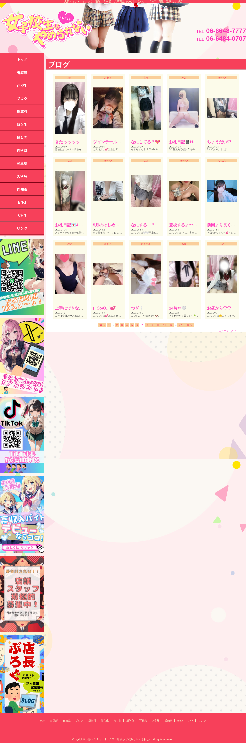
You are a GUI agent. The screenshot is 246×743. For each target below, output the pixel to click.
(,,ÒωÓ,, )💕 (104, 308)
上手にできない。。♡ (75, 308)
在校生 (67, 720)
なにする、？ (143, 225)
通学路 (130, 720)
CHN (190, 720)
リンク (202, 720)
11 (164, 325)
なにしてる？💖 (145, 142)
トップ (22, 59)
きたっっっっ (67, 142)
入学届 (156, 720)
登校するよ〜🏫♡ (185, 225)
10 (158, 325)
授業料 (92, 720)
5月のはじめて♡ (108, 225)
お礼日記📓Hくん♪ (186, 142)
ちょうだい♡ (219, 142)
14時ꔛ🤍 (177, 308)
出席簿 (54, 720)
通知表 (168, 720)
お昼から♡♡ (219, 308)
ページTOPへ (229, 330)
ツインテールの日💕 (111, 142)
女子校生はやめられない (137, 739)
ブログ (79, 720)
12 (171, 325)
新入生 (105, 720)
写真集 (143, 720)
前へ (102, 325)
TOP (42, 720)
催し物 (117, 720)
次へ (189, 325)
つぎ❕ (137, 308)
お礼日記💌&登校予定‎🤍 (77, 225)
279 (181, 325)
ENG (180, 720)
